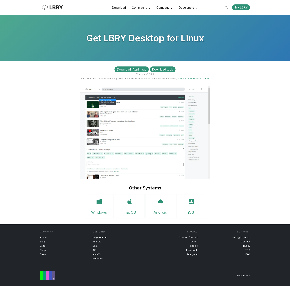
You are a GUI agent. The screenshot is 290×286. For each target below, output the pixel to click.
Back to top (243, 275)
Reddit (194, 245)
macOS (129, 206)
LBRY (59, 7)
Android (160, 206)
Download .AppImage (131, 69)
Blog (42, 241)
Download (119, 7)
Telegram (192, 254)
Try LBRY (241, 7)
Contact (245, 241)
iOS (191, 206)
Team (43, 254)
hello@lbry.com (241, 237)
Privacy (246, 245)
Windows (99, 206)
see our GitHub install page (193, 78)
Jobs (42, 245)
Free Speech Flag (47, 275)
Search (226, 7)
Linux (95, 245)
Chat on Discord (188, 237)
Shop (43, 250)
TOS (247, 250)
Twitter (193, 241)
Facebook (192, 250)
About (43, 237)
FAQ (247, 254)
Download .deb (162, 69)
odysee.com (99, 237)
